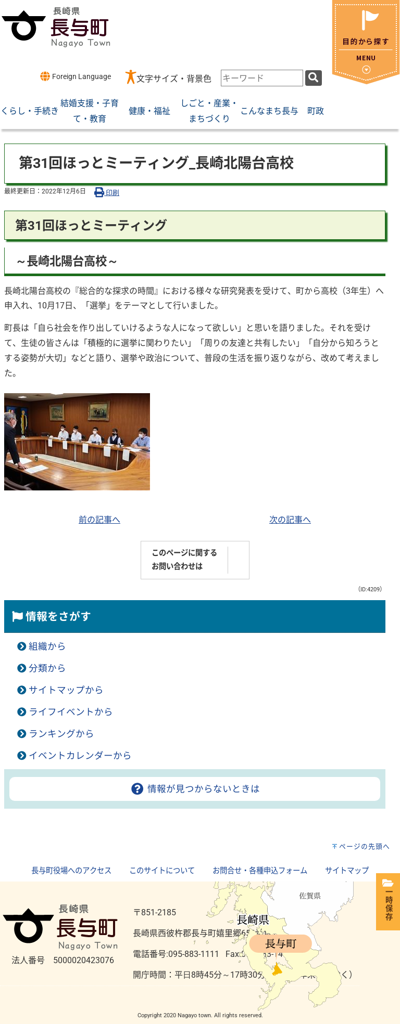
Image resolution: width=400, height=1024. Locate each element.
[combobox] (262, 78)
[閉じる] (366, 81)
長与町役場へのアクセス (71, 870)
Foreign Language (75, 76)
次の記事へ (290, 520)
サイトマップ (347, 870)
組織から (47, 646)
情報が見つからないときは (194, 789)
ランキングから (61, 734)
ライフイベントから (71, 712)
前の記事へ (99, 520)
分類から (47, 668)
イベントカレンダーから (80, 755)
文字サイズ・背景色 (173, 79)
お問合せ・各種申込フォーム (260, 870)
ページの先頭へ (364, 846)
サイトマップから (66, 690)
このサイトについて (162, 870)
